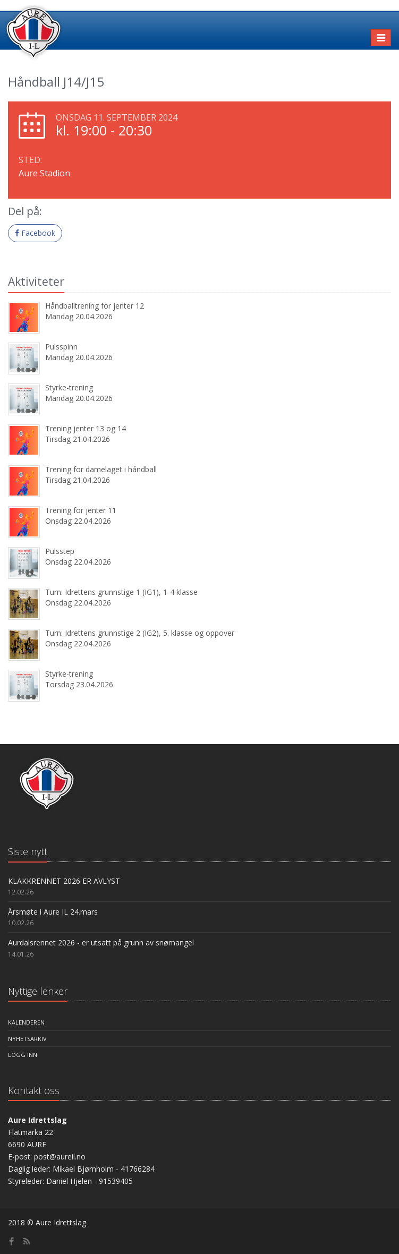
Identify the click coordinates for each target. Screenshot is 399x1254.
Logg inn (22, 1055)
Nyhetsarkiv (27, 1039)
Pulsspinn (61, 347)
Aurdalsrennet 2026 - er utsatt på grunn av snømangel (101, 942)
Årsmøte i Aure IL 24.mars (53, 912)
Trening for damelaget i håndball (101, 469)
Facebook (35, 233)
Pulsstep (59, 551)
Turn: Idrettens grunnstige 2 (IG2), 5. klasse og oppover (139, 633)
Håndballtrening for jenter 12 (94, 306)
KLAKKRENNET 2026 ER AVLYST (64, 881)
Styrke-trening (69, 387)
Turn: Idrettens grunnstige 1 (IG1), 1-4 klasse (121, 592)
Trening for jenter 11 (80, 510)
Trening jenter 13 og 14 (85, 428)
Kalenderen (26, 1022)
